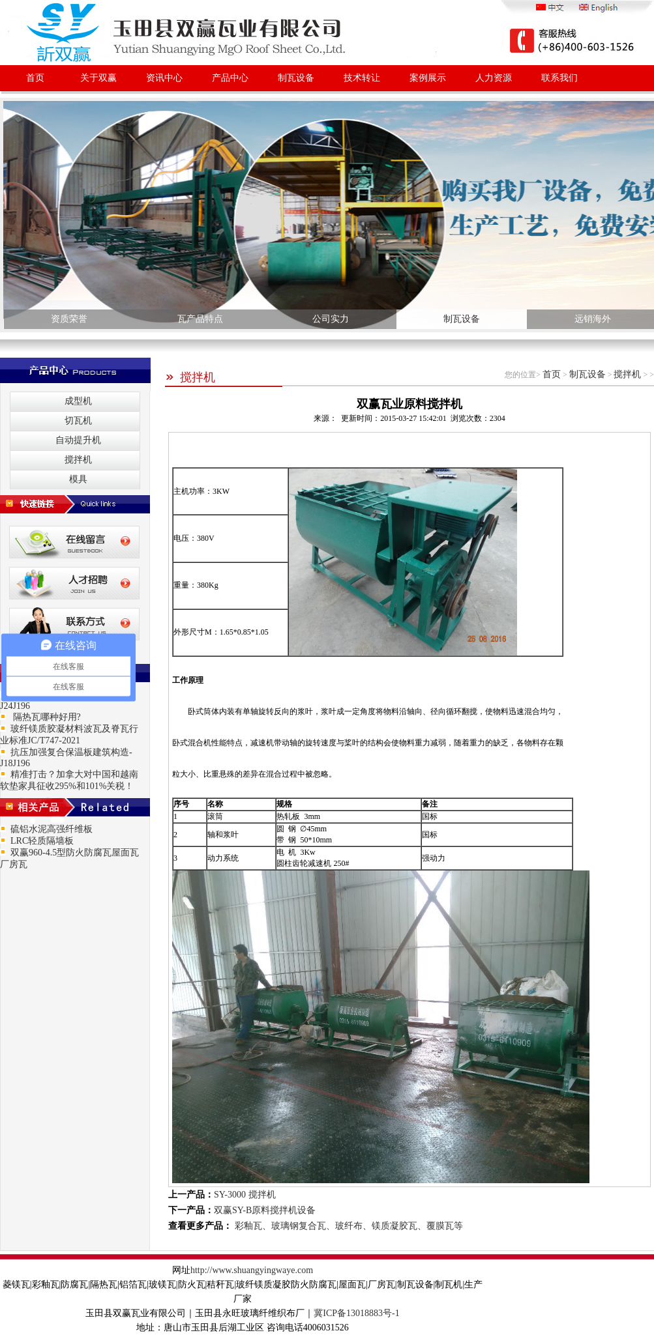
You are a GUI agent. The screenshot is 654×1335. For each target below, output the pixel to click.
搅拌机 (190, 377)
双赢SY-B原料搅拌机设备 (265, 1210)
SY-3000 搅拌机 (245, 1194)
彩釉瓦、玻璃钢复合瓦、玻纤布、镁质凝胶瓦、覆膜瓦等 (347, 1226)
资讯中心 (164, 78)
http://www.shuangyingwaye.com (251, 1270)
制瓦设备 (296, 78)
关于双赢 (98, 78)
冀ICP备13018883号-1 (356, 1313)
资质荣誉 (69, 319)
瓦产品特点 (200, 319)
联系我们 (559, 78)
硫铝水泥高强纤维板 (51, 829)
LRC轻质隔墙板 (42, 841)
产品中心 (230, 78)
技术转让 (362, 78)
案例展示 (427, 78)
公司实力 (330, 319)
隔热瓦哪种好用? (45, 717)
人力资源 (493, 78)
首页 (35, 78)
